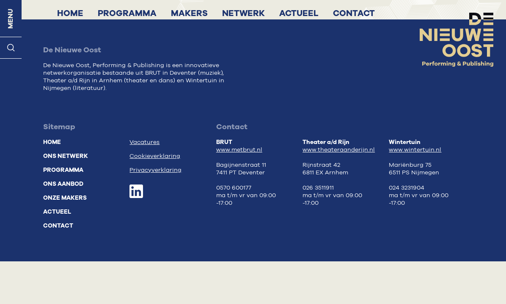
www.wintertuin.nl (415, 150)
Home (70, 13)
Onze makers (65, 198)
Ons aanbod (63, 184)
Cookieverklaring (154, 156)
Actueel (299, 13)
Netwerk (243, 13)
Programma (127, 13)
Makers (189, 13)
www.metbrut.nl (239, 150)
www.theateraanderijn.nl (338, 150)
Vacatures (144, 142)
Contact (354, 13)
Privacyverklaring (155, 170)
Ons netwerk (65, 156)
